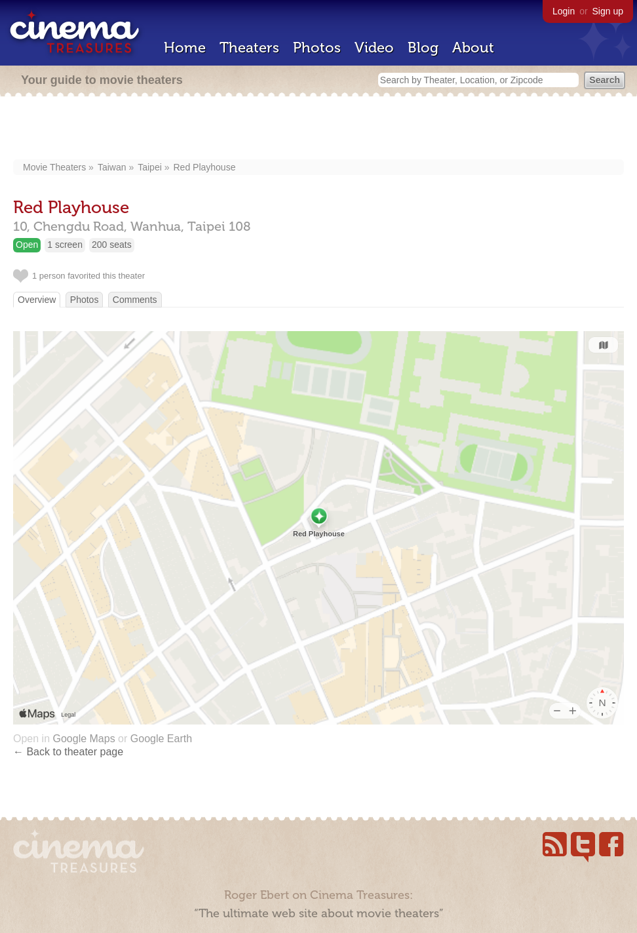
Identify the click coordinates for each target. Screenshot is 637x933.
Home (185, 47)
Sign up (607, 11)
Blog (423, 47)
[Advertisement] (318, 129)
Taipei (150, 167)
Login (563, 11)
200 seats (112, 244)
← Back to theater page (68, 751)
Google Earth (161, 738)
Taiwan (112, 167)
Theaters (249, 47)
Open (27, 244)
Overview (37, 299)
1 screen (65, 244)
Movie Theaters (54, 167)
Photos (317, 47)
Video (374, 47)
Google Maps (83, 738)
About (473, 47)
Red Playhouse (204, 167)
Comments (135, 299)
